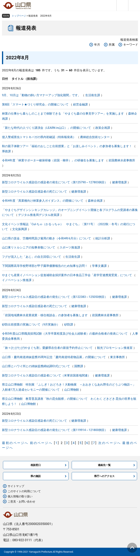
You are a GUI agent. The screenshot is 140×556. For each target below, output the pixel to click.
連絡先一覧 (104, 465)
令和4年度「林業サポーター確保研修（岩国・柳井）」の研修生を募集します (53, 160)
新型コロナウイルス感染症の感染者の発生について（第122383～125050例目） (55, 297)
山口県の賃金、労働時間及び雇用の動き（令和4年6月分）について (46, 238)
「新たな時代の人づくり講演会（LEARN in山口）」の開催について (46, 128)
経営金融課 (80, 104)
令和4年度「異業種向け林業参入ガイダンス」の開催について (42, 200)
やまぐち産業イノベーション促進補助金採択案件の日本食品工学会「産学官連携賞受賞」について (67, 275)
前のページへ (41, 443)
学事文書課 (99, 266)
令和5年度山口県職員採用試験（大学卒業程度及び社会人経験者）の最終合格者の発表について (65, 333)
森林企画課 (95, 200)
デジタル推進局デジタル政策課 (38, 215)
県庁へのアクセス (104, 476)
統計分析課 (102, 238)
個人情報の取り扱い (20, 496)
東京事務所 (117, 357)
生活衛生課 (92, 95)
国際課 (78, 366)
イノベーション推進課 (17, 280)
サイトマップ (16, 486)
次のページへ (109, 443)
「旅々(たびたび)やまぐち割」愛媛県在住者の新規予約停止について (47, 348)
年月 (97, 44)
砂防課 (68, 324)
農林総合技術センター (95, 137)
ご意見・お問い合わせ (21, 501)
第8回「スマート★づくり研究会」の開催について (35, 104)
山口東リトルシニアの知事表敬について (28, 247)
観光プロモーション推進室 (115, 348)
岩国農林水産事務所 (121, 160)
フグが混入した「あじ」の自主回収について (31, 257)
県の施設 (36, 476)
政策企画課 (102, 128)
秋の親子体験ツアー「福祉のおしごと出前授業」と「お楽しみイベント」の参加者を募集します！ (67, 146)
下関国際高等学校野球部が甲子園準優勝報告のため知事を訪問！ (45, 266)
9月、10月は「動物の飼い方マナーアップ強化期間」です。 (41, 95)
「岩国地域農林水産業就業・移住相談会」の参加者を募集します (45, 315)
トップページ (19, 15)
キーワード (130, 44)
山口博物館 (71, 389)
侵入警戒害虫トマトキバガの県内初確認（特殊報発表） (39, 137)
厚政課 (6, 151)
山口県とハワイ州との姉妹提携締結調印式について (36, 366)
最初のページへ (15, 443)
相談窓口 (36, 465)
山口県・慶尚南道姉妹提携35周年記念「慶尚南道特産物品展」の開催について (54, 357)
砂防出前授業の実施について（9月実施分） (31, 324)
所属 (112, 44)
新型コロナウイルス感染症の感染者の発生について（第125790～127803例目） (55, 182)
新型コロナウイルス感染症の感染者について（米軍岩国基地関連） (46, 375)
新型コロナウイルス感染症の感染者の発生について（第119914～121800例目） (55, 430)
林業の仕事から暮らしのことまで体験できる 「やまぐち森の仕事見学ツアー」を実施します (63, 113)
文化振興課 (19, 229)
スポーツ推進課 (69, 247)
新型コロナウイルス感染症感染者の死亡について (34, 191)
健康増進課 (119, 182)
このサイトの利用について (24, 491)
